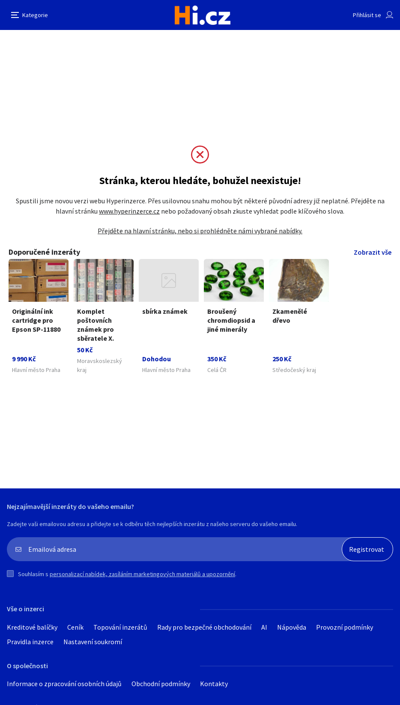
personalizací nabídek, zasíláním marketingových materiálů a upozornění (142, 574)
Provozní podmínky (344, 627)
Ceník (75, 627)
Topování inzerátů (120, 627)
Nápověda (291, 627)
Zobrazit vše (372, 252)
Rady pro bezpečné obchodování (204, 627)
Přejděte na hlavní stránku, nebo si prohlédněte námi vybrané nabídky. (200, 230)
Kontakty (214, 683)
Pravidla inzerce (30, 641)
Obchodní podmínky (160, 683)
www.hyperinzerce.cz (129, 211)
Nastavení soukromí (92, 641)
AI (264, 627)
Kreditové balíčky (32, 627)
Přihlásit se (367, 15)
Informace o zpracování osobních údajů (64, 683)
